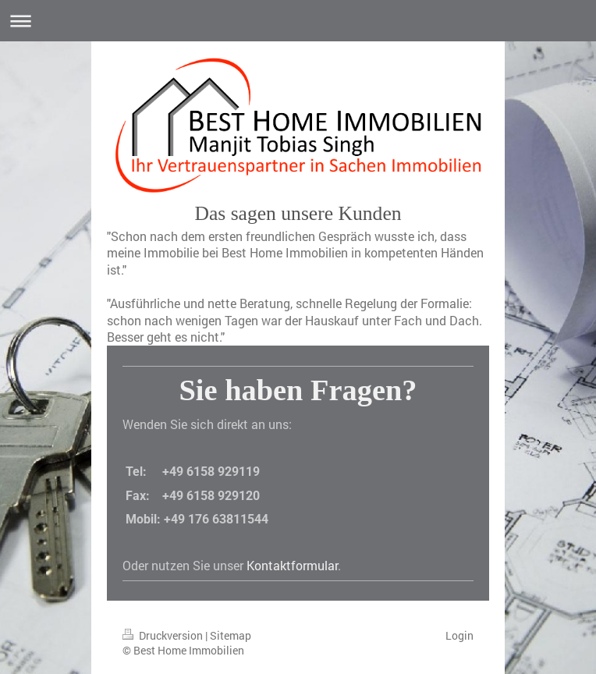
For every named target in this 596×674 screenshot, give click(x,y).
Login (459, 635)
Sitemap (230, 635)
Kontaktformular (292, 565)
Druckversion (163, 635)
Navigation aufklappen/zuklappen (298, 20)
